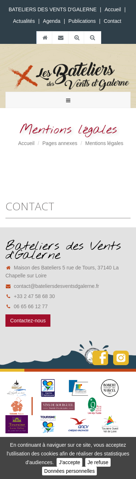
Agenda (51, 21)
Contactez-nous (28, 320)
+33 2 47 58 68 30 (30, 296)
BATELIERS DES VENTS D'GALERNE (53, 9)
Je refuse (97, 462)
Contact (112, 21)
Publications (82, 21)
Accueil (112, 9)
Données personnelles (69, 471)
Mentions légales (104, 143)
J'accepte (69, 462)
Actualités (24, 21)
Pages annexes (60, 143)
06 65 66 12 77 (26, 306)
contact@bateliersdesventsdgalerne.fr (52, 286)
